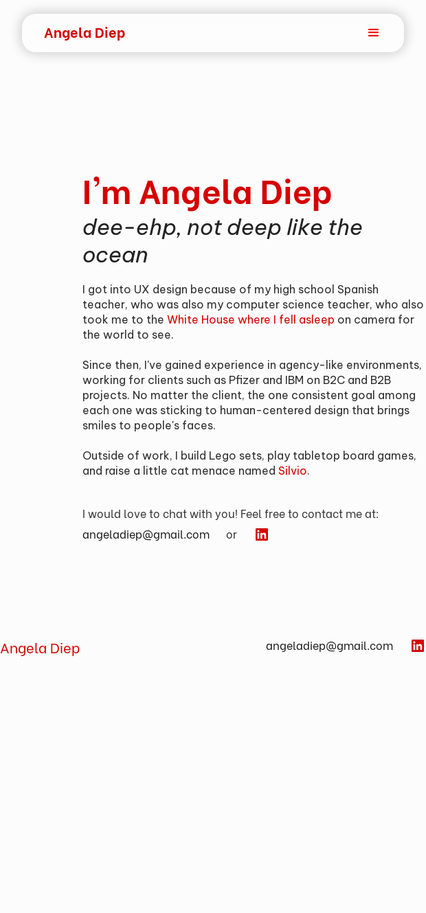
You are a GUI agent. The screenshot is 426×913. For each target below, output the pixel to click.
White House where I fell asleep (251, 319)
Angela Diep (40, 647)
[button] (348, 33)
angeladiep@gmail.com (146, 533)
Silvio (292, 470)
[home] (84, 31)
